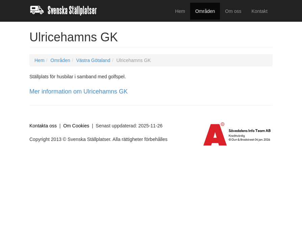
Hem (180, 11)
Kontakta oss (43, 125)
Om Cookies (76, 125)
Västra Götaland (93, 60)
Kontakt (260, 11)
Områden (205, 11)
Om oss (233, 11)
